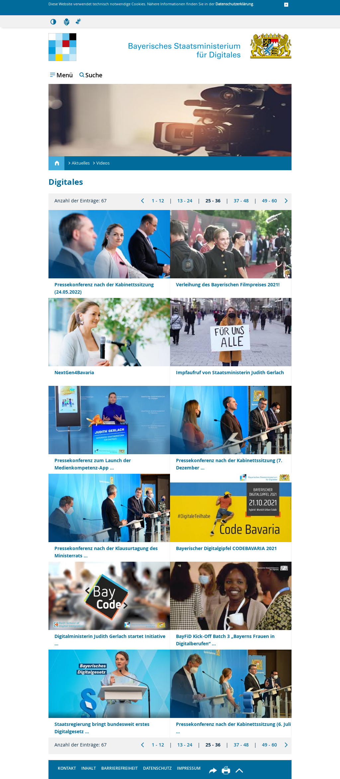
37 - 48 (241, 200)
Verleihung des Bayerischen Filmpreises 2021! (228, 284)
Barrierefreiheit (119, 768)
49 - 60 (269, 200)
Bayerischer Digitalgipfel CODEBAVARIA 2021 (226, 548)
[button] (286, 5)
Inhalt (88, 768)
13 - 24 (184, 200)
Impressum (189, 768)
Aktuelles (81, 163)
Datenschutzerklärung (234, 3)
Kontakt (67, 768)
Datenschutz (157, 768)
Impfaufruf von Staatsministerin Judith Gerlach (230, 372)
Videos (103, 163)
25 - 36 (213, 200)
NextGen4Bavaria (74, 372)
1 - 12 (158, 200)
